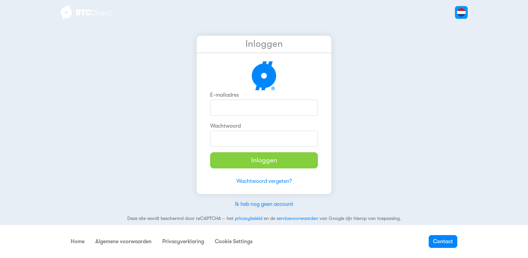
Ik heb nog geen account (264, 204)
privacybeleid (248, 218)
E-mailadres (224, 95)
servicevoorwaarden (297, 218)
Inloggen (264, 160)
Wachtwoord (225, 126)
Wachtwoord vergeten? (264, 181)
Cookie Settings (234, 241)
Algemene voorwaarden (123, 241)
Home (78, 241)
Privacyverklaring (183, 241)
